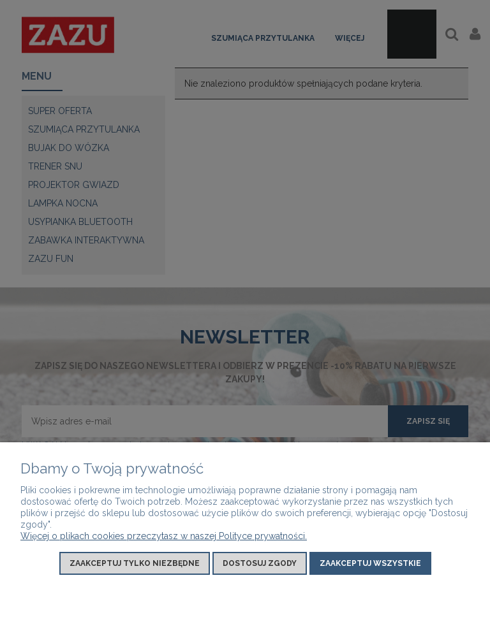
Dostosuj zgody (260, 563)
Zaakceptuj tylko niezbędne (135, 563)
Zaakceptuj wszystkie (370, 563)
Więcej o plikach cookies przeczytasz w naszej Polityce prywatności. (163, 536)
